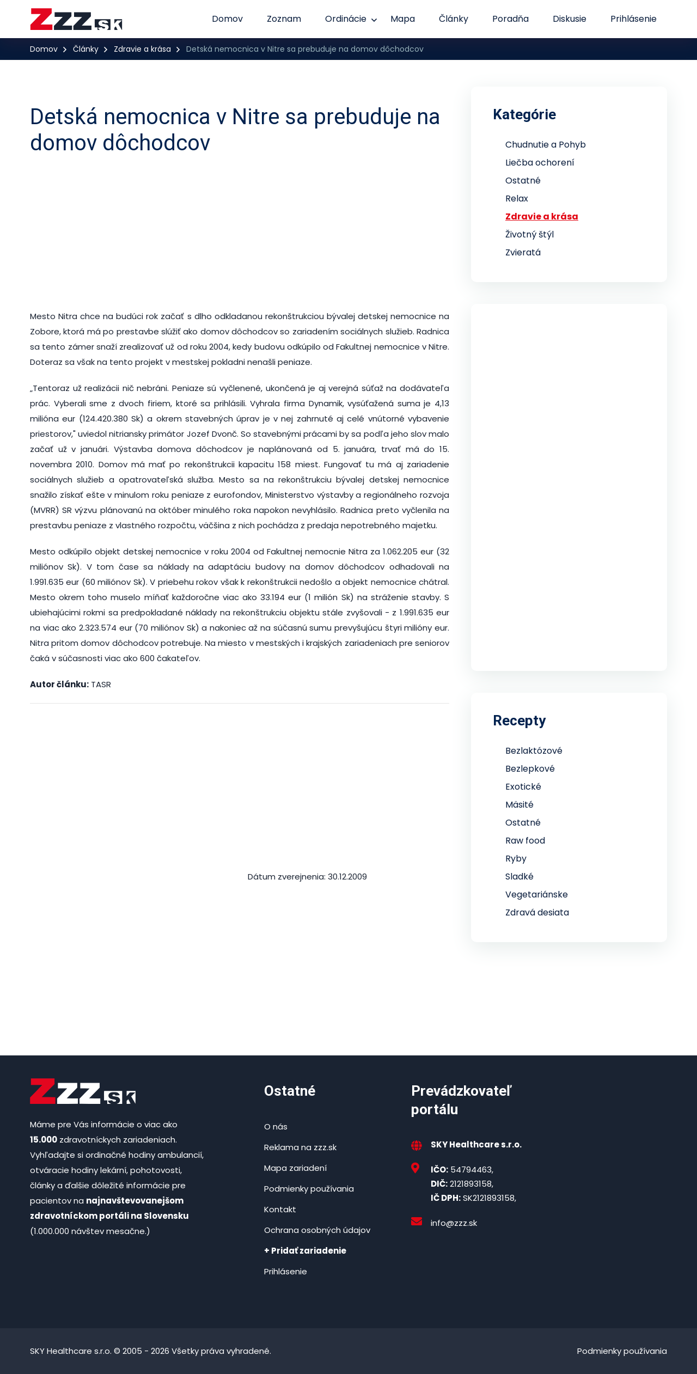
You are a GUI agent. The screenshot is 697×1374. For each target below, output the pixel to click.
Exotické (523, 786)
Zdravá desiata (537, 912)
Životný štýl (529, 234)
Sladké (519, 876)
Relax (516, 198)
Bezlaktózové (534, 750)
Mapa (402, 19)
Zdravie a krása (142, 49)
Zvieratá (523, 252)
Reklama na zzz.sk (300, 1147)
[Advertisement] (239, 232)
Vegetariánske (536, 894)
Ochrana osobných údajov (317, 1230)
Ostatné (523, 180)
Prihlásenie (633, 19)
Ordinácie (345, 19)
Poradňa (510, 19)
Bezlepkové (530, 768)
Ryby (516, 858)
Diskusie (569, 19)
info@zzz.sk (454, 1223)
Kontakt (280, 1209)
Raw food (525, 840)
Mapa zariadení (295, 1168)
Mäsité (519, 804)
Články (453, 19)
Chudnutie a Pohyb (545, 144)
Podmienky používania (309, 1188)
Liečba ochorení (539, 162)
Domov (227, 19)
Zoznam (284, 19)
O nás (276, 1126)
